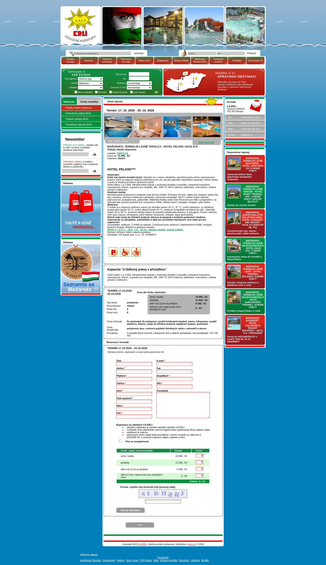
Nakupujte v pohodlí (73, 186)
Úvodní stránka (70, 60)
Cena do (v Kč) (118, 87)
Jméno (120, 368)
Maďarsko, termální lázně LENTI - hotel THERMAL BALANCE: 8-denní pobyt (253, 272)
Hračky (121, 560)
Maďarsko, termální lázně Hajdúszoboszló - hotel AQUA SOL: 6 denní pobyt (253, 246)
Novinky (89, 60)
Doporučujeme (119, 92)
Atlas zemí (144, 60)
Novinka (102, 92)
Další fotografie (207, 142)
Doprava (121, 83)
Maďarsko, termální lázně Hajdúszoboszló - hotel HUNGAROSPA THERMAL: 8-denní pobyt (253, 300)
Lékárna (195, 560)
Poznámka (162, 390)
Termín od (120, 74)
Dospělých (163, 375)
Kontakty (237, 60)
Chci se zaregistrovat (137, 441)
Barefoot (184, 560)
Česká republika (89, 101)
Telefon (121, 383)
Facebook (163, 557)
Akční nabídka (85, 92)
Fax (159, 368)
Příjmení (121, 375)
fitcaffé (205, 560)
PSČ (119, 413)
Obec (119, 405)
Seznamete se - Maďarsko (77, 245)
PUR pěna (146, 560)
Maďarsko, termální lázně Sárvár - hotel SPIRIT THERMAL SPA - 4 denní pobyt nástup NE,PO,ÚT (253, 194)
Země (74, 83)
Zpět (139, 525)
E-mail (161, 360)
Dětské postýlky (169, 560)
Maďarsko (68, 101)
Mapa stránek (181, 60)
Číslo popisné (124, 398)
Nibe (155, 560)
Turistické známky (218, 60)
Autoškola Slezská (90, 560)
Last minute (139, 92)
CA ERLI (142, 544)
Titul (118, 360)
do (124, 78)
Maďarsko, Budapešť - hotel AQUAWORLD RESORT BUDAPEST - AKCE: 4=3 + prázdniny (253, 325)
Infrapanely (108, 560)
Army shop (132, 560)
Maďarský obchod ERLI (200, 60)
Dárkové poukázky (107, 60)
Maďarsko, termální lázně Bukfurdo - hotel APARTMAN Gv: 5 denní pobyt (252, 164)
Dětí (160, 383)
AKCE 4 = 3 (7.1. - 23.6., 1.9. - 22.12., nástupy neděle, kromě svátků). (145, 229)
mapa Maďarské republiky (185, 74)
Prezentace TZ (255, 60)
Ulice (119, 390)
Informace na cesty (126, 60)
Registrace (162, 60)
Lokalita (73, 87)
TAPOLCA (122, 153)
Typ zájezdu (70, 78)
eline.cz (192, 544)
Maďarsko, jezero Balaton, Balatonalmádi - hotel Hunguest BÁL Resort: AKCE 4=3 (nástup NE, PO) (253, 220)
